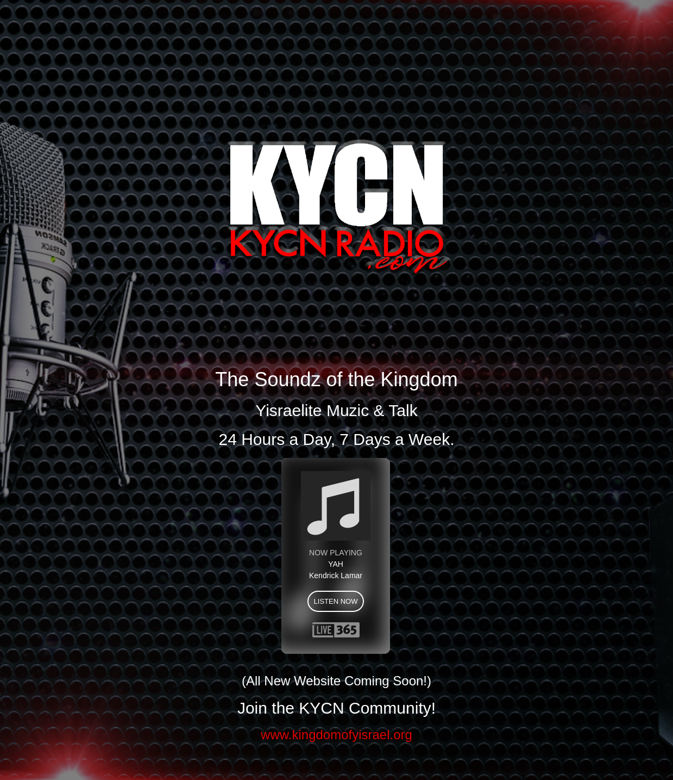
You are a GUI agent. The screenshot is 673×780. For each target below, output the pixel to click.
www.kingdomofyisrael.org (336, 734)
